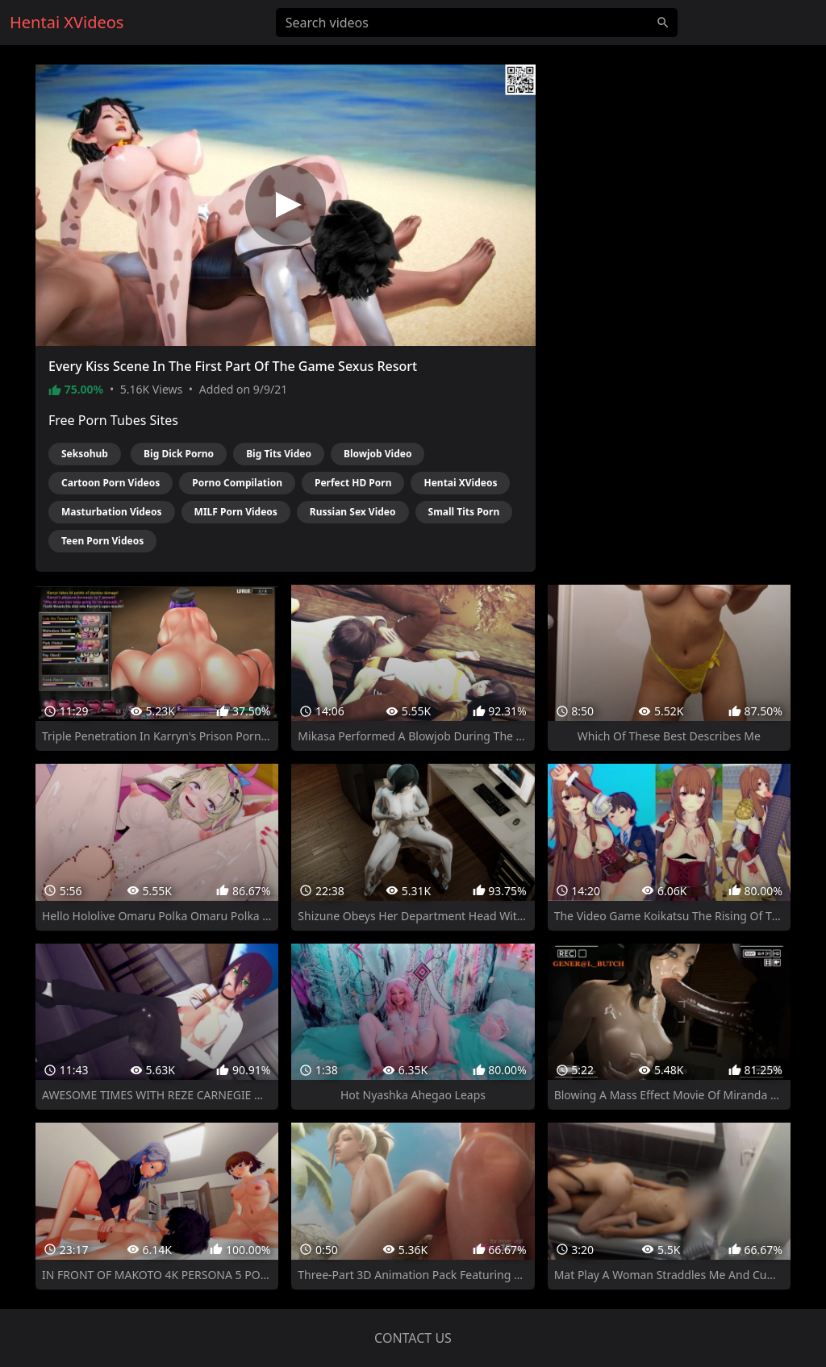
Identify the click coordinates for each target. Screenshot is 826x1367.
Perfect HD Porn (353, 483)
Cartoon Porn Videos (110, 483)
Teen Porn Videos (102, 541)
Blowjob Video (378, 454)
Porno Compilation (237, 483)
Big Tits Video (278, 454)
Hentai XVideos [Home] (66, 22)
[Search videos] (476, 22)
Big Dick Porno (179, 454)
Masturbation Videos (111, 512)
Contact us (413, 1338)
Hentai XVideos (460, 483)
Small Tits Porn (464, 512)
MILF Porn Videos (235, 512)
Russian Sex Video (353, 512)
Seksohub (84, 454)
